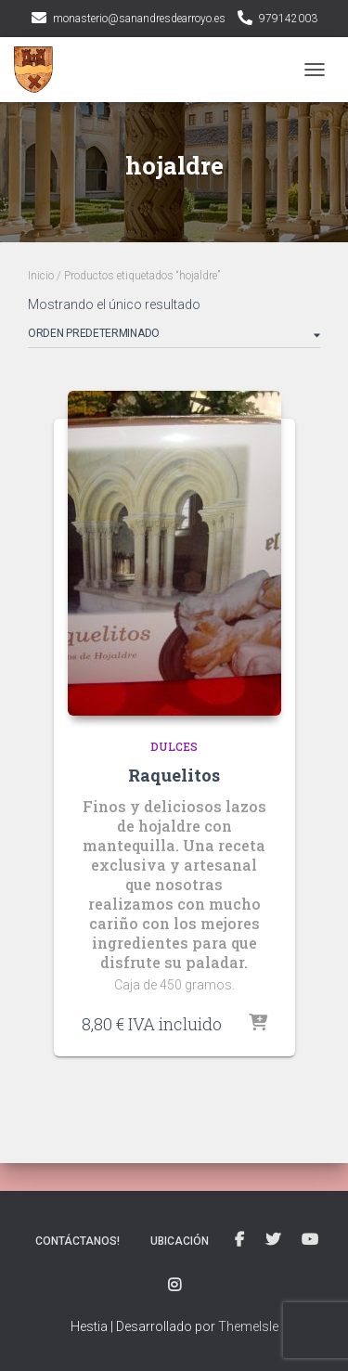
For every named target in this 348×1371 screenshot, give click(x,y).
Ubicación (179, 1241)
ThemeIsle (248, 1326)
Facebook (239, 1240)
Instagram (174, 1285)
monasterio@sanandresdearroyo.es (139, 18)
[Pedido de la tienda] (174, 337)
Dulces (174, 746)
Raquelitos (174, 775)
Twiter (273, 1240)
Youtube (310, 1240)
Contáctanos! (77, 1241)
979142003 (288, 18)
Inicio (41, 275)
